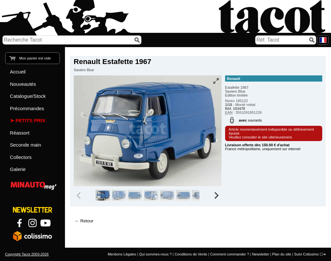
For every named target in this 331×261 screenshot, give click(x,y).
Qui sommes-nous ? (155, 254)
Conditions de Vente (190, 254)
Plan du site (281, 254)
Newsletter (260, 254)
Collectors (21, 157)
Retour (86, 220)
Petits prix (30, 120)
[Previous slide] (79, 195)
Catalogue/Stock (28, 96)
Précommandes (27, 108)
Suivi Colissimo (306, 254)
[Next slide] (216, 195)
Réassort (20, 133)
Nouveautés (23, 84)
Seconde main (25, 145)
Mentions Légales (122, 254)
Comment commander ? (229, 254)
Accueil (18, 71)
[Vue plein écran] (216, 81)
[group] (102, 195)
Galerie (18, 169)
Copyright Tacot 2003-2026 (27, 254)
